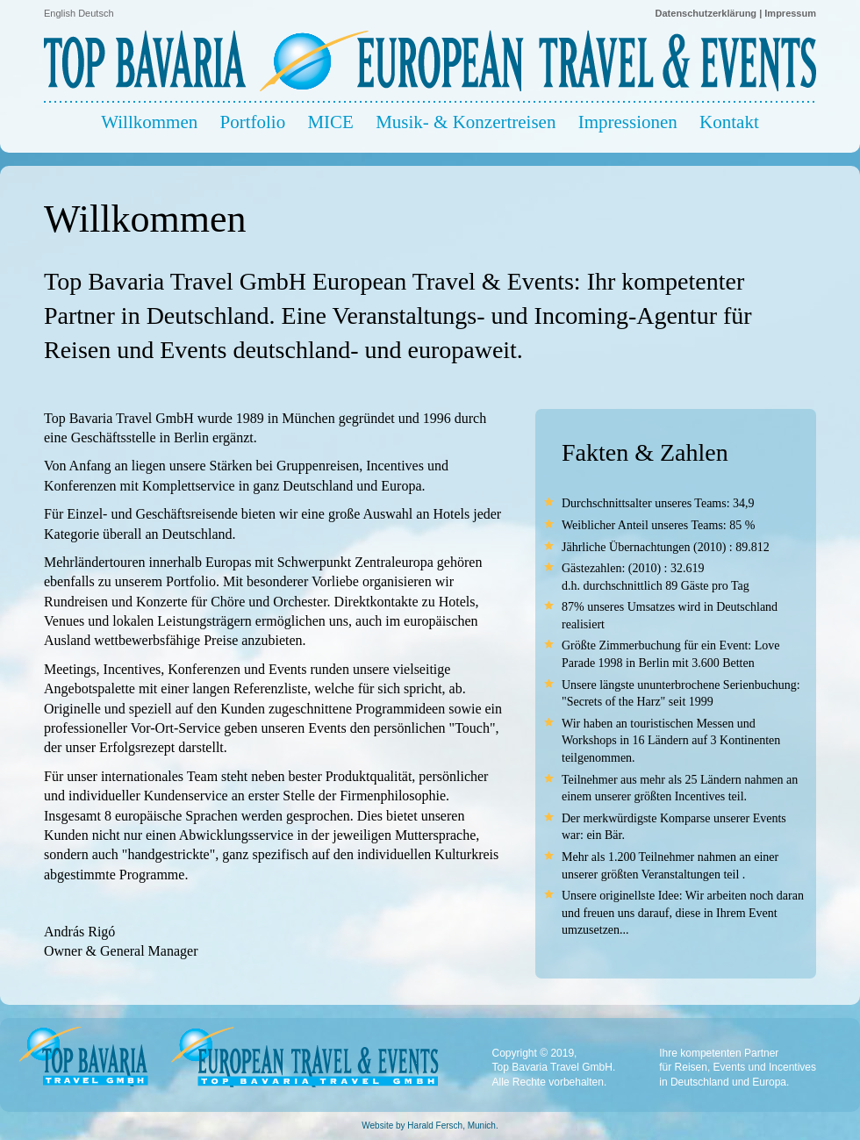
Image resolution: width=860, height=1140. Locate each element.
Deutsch (95, 13)
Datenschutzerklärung (706, 13)
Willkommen (149, 122)
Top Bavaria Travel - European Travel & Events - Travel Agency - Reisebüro (430, 56)
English (59, 13)
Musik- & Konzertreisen (465, 122)
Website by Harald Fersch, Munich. (430, 1125)
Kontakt (729, 122)
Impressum (790, 13)
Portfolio (252, 122)
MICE (330, 122)
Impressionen (627, 122)
